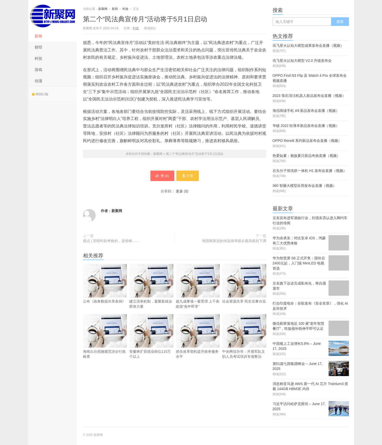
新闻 (38, 36)
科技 (38, 58)
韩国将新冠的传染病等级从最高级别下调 (234, 242)
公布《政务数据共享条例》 (105, 292)
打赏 (189, 176)
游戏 (38, 69)
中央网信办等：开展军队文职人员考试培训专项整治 (244, 344)
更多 (179, 192)
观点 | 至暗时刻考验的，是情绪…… (111, 242)
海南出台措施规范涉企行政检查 (105, 344)
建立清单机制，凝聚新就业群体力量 (151, 294)
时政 (125, 9)
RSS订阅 (40, 94)
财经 (38, 47)
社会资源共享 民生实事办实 (244, 292)
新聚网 (52, 15)
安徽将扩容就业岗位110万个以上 (151, 344)
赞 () (161, 176)
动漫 (38, 81)
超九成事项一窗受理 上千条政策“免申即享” (198, 294)
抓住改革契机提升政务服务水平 (198, 344)
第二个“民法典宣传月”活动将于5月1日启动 (145, 19)
